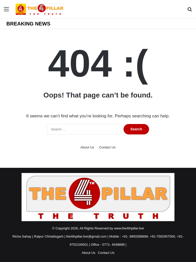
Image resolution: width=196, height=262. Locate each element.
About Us (87, 147)
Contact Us (107, 147)
